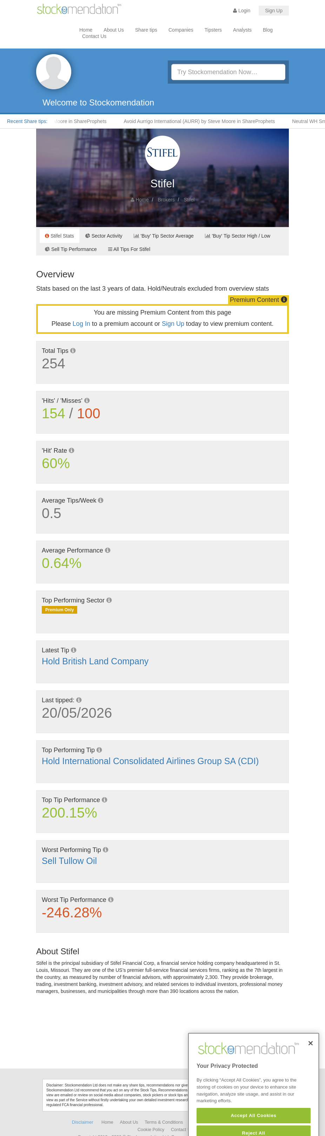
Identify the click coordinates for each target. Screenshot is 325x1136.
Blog (268, 30)
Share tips (146, 30)
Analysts (242, 30)
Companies (180, 30)
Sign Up (274, 10)
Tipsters (213, 30)
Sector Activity (103, 236)
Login (241, 10)
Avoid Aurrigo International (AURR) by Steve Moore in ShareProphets (201, 121)
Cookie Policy (151, 1129)
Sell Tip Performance (71, 249)
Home (85, 30)
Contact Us (94, 36)
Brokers (166, 199)
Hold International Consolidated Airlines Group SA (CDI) (150, 761)
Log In (81, 323)
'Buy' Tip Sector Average (164, 236)
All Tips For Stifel (129, 249)
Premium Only (59, 609)
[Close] (310, 1053)
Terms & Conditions (164, 1122)
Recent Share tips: (27, 121)
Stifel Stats (59, 236)
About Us (114, 30)
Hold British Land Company (95, 661)
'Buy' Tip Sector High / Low (237, 236)
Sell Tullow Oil (69, 861)
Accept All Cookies (253, 1125)
